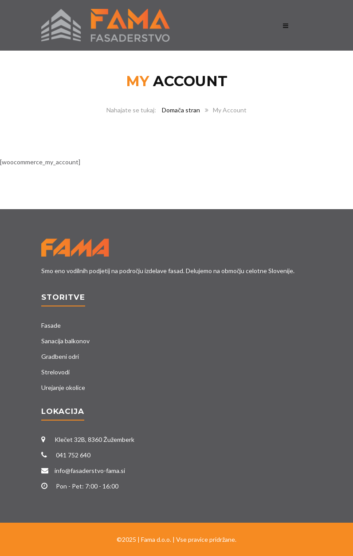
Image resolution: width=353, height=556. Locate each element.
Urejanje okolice (63, 387)
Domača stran (181, 110)
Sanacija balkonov (65, 341)
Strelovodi (55, 372)
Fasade (51, 325)
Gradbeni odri (60, 356)
